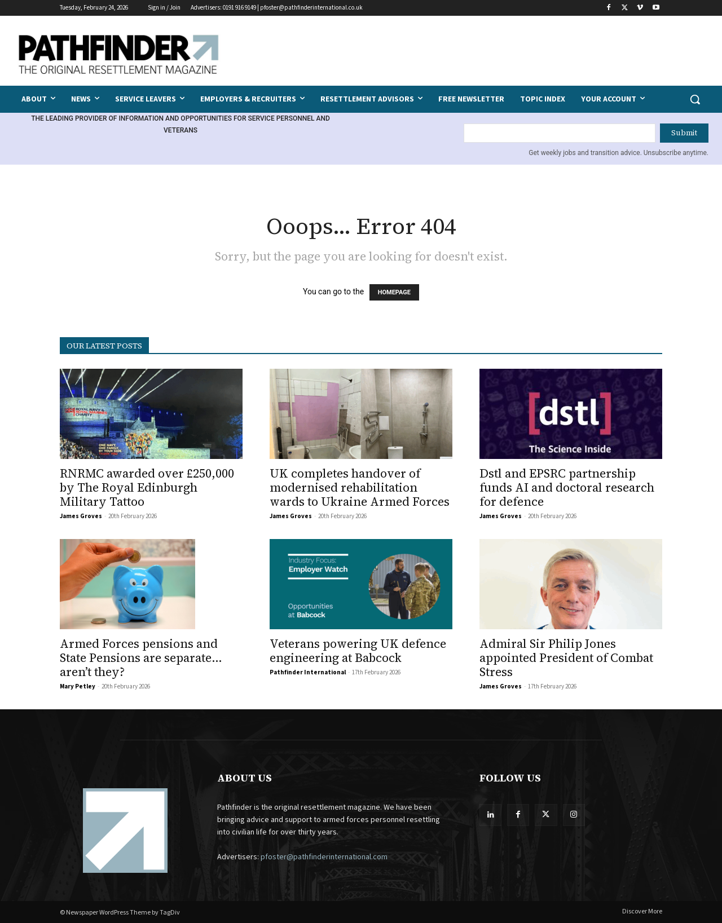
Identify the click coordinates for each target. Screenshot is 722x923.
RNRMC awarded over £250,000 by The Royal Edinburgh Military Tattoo (147, 487)
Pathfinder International (308, 672)
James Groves (81, 516)
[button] (694, 99)
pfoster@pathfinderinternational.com (324, 857)
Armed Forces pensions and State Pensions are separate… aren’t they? (141, 657)
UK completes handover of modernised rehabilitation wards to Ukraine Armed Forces (360, 487)
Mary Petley (77, 686)
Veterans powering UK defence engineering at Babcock (358, 650)
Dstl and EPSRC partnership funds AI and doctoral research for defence (566, 487)
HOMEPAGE (394, 292)
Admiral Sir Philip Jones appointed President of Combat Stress (566, 657)
